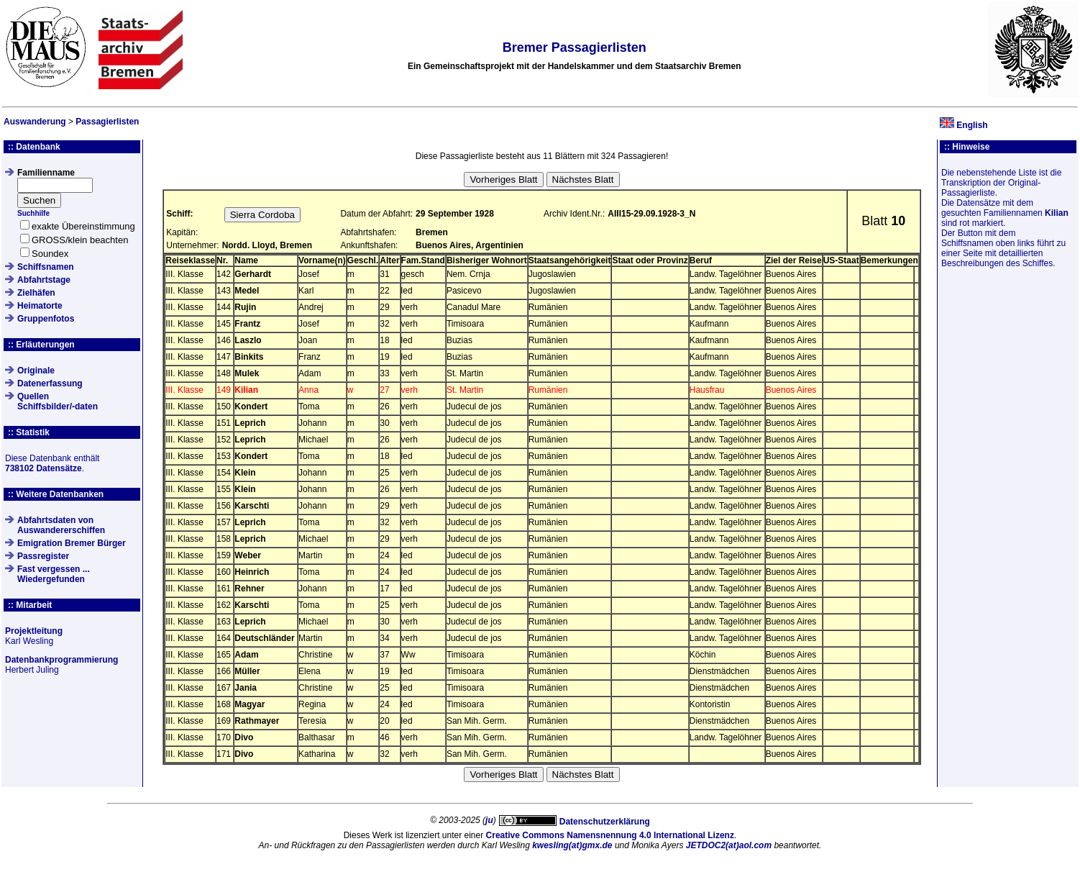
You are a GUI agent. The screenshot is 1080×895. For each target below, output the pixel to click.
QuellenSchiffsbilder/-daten (57, 401)
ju (489, 820)
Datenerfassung (50, 383)
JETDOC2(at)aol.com (729, 845)
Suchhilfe (33, 213)
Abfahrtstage (43, 280)
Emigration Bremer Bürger (71, 543)
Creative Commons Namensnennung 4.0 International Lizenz (610, 835)
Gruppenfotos (45, 319)
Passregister (43, 556)
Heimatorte (40, 306)
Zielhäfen (36, 293)
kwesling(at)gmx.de (572, 845)
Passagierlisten (107, 122)
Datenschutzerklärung (604, 822)
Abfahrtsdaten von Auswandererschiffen (61, 525)
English (971, 125)
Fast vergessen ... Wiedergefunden (53, 574)
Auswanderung (35, 122)
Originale (36, 370)
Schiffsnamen (45, 267)
